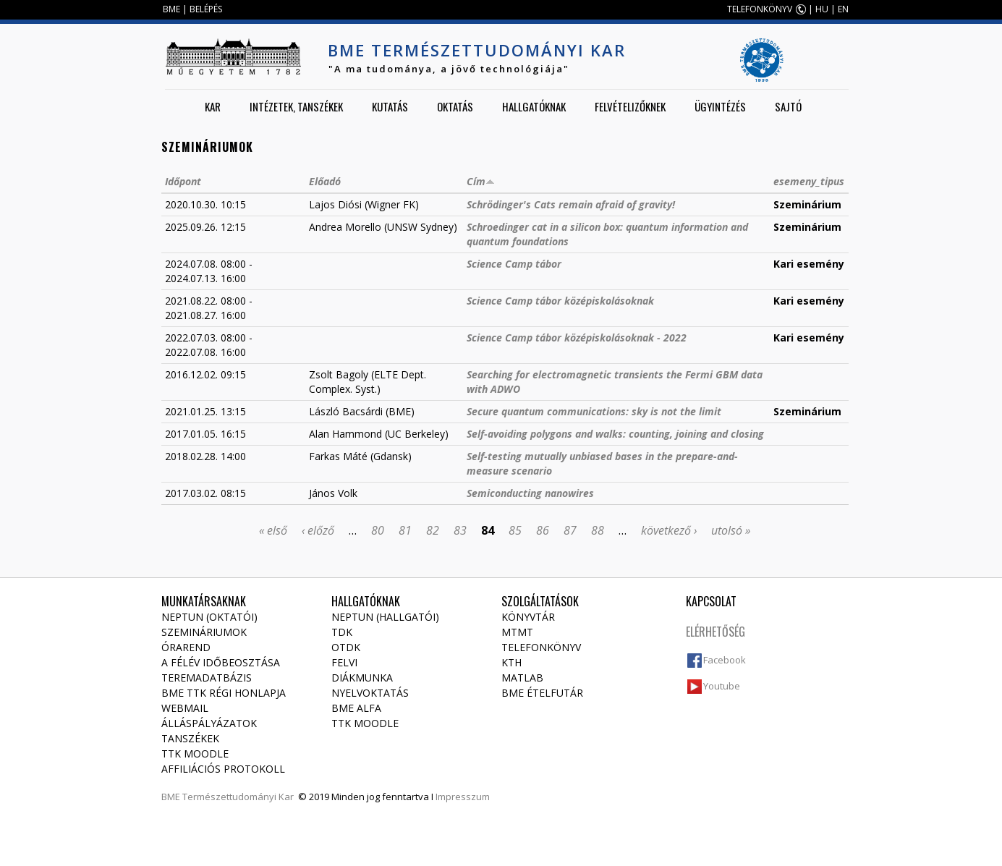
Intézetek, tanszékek (296, 106)
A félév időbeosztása (220, 662)
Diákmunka (362, 677)
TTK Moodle (195, 753)
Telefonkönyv (541, 647)
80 (377, 530)
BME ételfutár (542, 693)
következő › (669, 530)
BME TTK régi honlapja (223, 693)
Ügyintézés (720, 106)
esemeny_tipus (808, 181)
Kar (213, 106)
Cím (481, 181)
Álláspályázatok (209, 723)
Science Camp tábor (514, 264)
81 (405, 530)
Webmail (184, 708)
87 (570, 530)
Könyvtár (528, 617)
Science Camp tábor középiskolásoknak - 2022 (577, 337)
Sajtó (788, 106)
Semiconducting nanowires (530, 493)
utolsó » (730, 530)
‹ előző (318, 530)
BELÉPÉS (206, 9)
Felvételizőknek (630, 106)
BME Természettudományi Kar (477, 50)
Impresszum (463, 796)
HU (821, 9)
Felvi (344, 662)
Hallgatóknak (534, 106)
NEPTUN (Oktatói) (209, 617)
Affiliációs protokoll (223, 769)
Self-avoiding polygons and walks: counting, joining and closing (615, 434)
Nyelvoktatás (370, 693)
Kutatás (390, 106)
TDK (341, 632)
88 (597, 530)
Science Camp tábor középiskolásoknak (560, 300)
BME (171, 9)
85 (515, 530)
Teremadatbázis (206, 677)
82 (432, 530)
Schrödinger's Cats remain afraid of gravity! (571, 204)
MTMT (517, 632)
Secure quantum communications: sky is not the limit (594, 411)
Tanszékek (190, 738)
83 (460, 530)
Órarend (186, 647)
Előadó (325, 181)
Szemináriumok (204, 632)
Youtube (721, 685)
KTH (511, 662)
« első (273, 530)
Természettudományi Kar (238, 796)
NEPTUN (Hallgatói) (385, 617)
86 (542, 530)
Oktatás (455, 106)
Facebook (724, 659)
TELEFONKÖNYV (759, 9)
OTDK (345, 647)
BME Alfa (356, 708)
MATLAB (522, 677)
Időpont (183, 181)
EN (843, 9)
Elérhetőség (715, 631)
